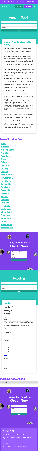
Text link (5, 355)
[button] (34, 6)
